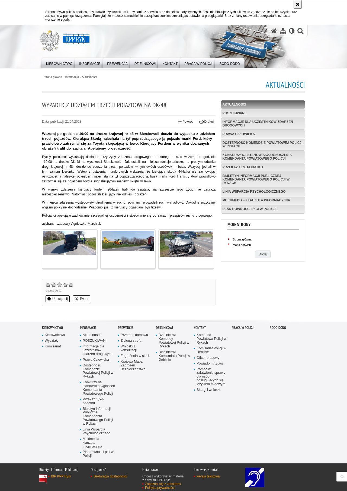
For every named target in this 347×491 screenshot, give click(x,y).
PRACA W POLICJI (243, 327)
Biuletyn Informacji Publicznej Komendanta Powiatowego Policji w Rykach (256, 179)
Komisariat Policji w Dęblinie (211, 350)
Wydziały (51, 341)
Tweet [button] (81, 299)
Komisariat (53, 346)
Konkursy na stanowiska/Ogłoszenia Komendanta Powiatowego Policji (257, 156)
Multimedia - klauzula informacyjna (256, 200)
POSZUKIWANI (234, 113)
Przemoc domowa (134, 335)
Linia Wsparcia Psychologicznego (254, 192)
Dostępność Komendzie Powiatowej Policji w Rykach (263, 144)
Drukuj (206, 121)
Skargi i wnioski (208, 390)
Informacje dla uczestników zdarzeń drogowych (258, 123)
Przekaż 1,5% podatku (243, 167)
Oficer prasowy (208, 358)
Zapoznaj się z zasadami (163, 484)
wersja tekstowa (208, 476)
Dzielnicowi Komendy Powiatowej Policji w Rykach (174, 340)
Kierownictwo (52, 327)
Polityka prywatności (160, 488)
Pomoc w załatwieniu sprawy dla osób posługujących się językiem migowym (211, 377)
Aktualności (89, 76)
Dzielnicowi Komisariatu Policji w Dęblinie (174, 356)
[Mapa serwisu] (283, 30)
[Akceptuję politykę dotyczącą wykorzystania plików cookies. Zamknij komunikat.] (298, 4)
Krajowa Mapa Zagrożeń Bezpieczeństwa (133, 365)
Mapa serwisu (242, 244)
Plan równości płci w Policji (250, 209)
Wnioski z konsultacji (129, 348)
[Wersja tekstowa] (292, 30)
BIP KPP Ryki (61, 476)
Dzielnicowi (164, 327)
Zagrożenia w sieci (135, 356)
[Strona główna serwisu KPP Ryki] (274, 30)
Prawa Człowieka (239, 134)
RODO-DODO (278, 327)
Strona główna (52, 76)
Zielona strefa (131, 341)
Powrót (185, 121)
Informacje (72, 76)
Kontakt (200, 327)
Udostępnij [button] (57, 299)
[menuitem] (59, 62)
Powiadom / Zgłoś (210, 363)
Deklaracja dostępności (110, 476)
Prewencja (126, 327)
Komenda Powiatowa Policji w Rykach (211, 338)
